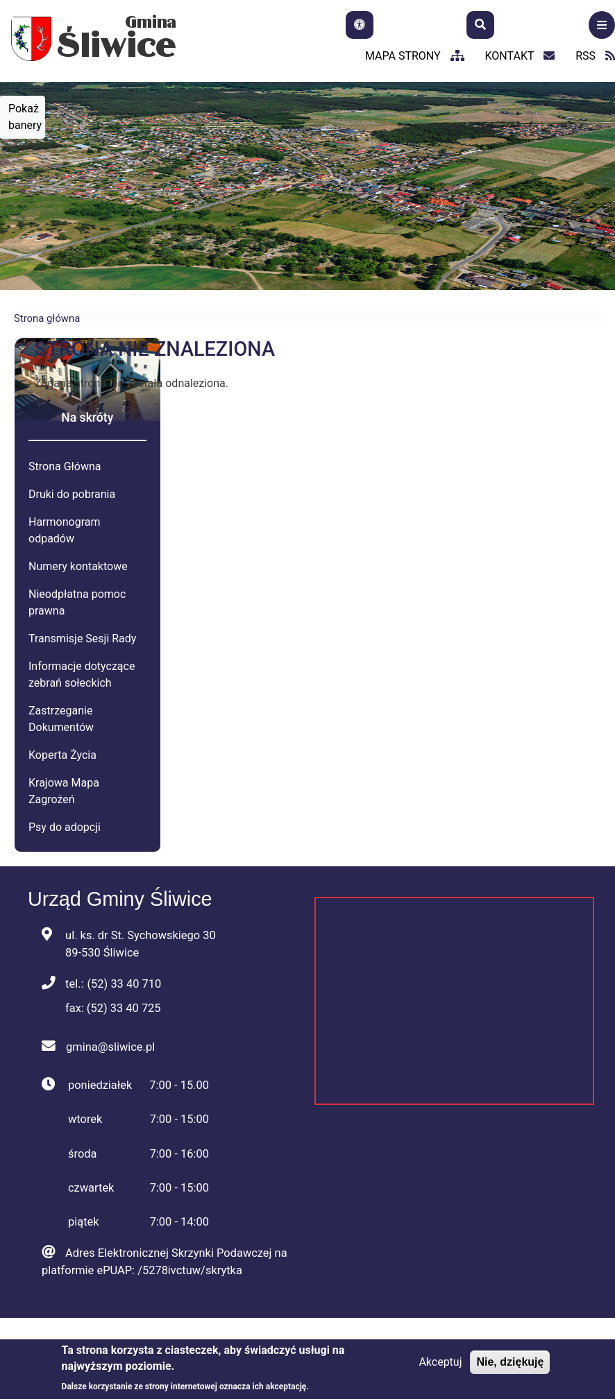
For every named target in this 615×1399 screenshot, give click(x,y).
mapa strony (414, 55)
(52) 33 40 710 (124, 983)
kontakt (520, 55)
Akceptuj (440, 1361)
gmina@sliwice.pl (110, 1047)
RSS (595, 55)
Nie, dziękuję (510, 1362)
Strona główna (47, 318)
